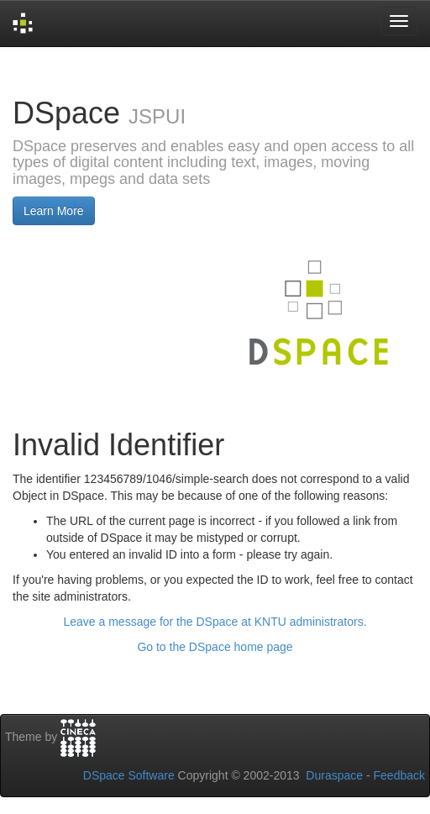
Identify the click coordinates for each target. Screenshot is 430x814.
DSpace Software (129, 775)
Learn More (54, 211)
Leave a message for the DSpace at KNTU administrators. (214, 621)
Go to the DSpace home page (214, 647)
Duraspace (334, 775)
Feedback (399, 775)
